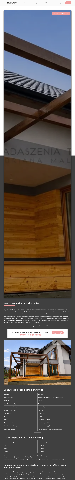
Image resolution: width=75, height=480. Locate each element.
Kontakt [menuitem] (69, 3)
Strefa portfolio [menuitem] (44, 3)
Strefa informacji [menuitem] (34, 3)
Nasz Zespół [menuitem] (53, 3)
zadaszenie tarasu (17, 326)
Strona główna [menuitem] (23, 3)
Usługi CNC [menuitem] (61, 3)
